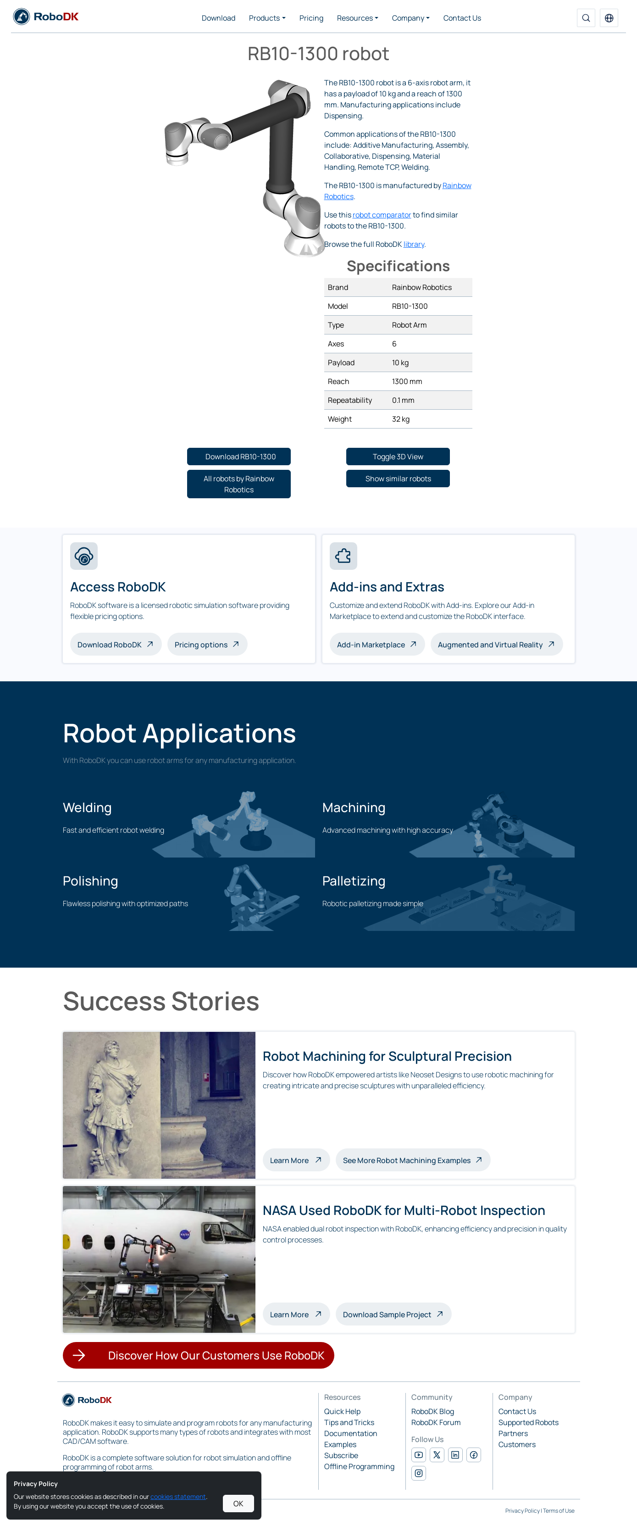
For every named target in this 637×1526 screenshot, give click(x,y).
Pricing (311, 18)
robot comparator (382, 215)
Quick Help (342, 1411)
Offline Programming (359, 1466)
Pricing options (201, 645)
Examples (340, 1444)
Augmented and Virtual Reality (490, 645)
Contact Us (462, 18)
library (414, 244)
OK (238, 1503)
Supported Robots (529, 1422)
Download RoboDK (110, 645)
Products (264, 18)
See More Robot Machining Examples (407, 1160)
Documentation (350, 1433)
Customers (517, 1444)
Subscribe (341, 1455)
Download (218, 18)
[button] (609, 18)
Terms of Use (559, 1511)
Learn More (300, 1159)
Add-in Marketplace (371, 645)
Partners (513, 1433)
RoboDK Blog (432, 1411)
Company (408, 18)
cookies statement (178, 1496)
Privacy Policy (522, 1511)
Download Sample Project (387, 1314)
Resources (355, 18)
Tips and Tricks (349, 1422)
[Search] (586, 18)
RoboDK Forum (436, 1422)
